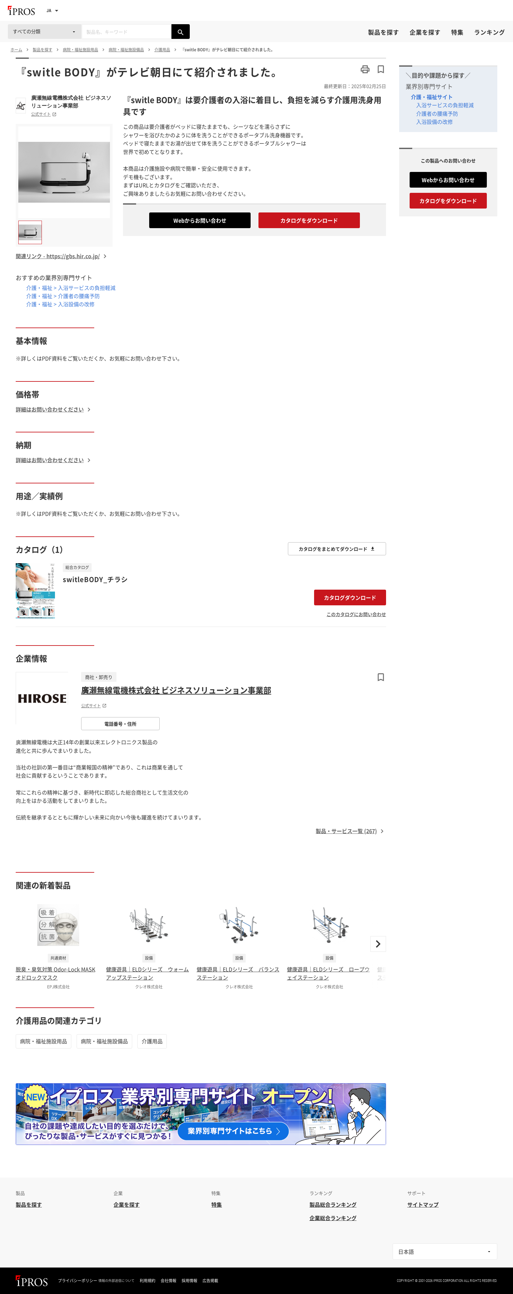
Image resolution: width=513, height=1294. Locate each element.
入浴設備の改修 (434, 122)
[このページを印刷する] (365, 69)
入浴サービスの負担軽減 (445, 105)
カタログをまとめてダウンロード (337, 549)
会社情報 (168, 1280)
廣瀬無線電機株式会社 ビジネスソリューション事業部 (71, 101)
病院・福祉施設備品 (104, 1041)
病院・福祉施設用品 (43, 1041)
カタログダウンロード (350, 597)
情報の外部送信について (116, 1281)
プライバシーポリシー (77, 1280)
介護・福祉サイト (432, 97)
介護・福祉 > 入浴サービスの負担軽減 (70, 288)
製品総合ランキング (333, 1204)
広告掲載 (210, 1280)
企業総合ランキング (333, 1218)
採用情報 (189, 1280)
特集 (457, 32)
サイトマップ (423, 1204)
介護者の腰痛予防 (437, 113)
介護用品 (152, 1041)
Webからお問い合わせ (199, 220)
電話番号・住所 (120, 723)
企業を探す (425, 32)
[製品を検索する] (180, 31)
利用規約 (147, 1280)
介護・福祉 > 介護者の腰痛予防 (63, 296)
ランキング (489, 32)
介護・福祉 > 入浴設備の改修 (60, 304)
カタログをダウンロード (309, 220)
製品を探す (383, 32)
